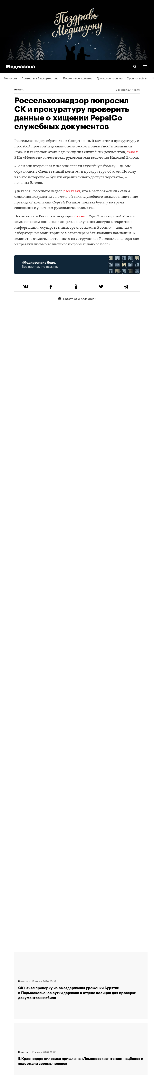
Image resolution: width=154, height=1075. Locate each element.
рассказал (71, 191)
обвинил (80, 216)
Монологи (10, 78)
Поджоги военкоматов (77, 78)
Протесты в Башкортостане (40, 78)
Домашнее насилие (109, 78)
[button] (145, 67)
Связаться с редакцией (77, 298)
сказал (132, 152)
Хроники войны (137, 78)
